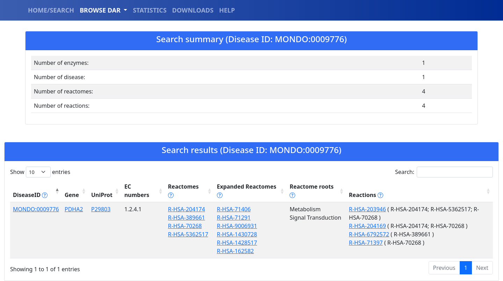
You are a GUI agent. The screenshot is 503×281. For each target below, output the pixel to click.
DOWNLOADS (192, 10)
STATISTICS (149, 10)
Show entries (40, 172)
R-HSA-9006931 (237, 226)
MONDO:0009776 (36, 209)
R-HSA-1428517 (237, 242)
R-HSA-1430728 (237, 234)
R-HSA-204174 (186, 209)
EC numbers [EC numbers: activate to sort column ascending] (136, 191)
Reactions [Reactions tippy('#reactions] (366, 195)
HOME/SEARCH (51, 10)
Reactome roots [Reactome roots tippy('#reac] (312, 191)
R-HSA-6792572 (369, 234)
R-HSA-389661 (186, 217)
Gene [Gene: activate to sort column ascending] (72, 195)
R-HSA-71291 (234, 217)
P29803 (100, 209)
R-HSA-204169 (367, 226)
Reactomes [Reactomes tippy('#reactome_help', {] (183, 191)
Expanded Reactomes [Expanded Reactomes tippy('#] (246, 191)
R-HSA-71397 (366, 242)
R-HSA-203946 (367, 209)
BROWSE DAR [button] (101, 10)
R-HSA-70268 (185, 226)
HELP (227, 10)
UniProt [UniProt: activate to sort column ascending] (101, 195)
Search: (444, 172)
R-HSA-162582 (235, 251)
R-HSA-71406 (234, 209)
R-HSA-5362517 (188, 234)
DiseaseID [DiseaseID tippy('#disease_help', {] (30, 195)
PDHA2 (74, 209)
